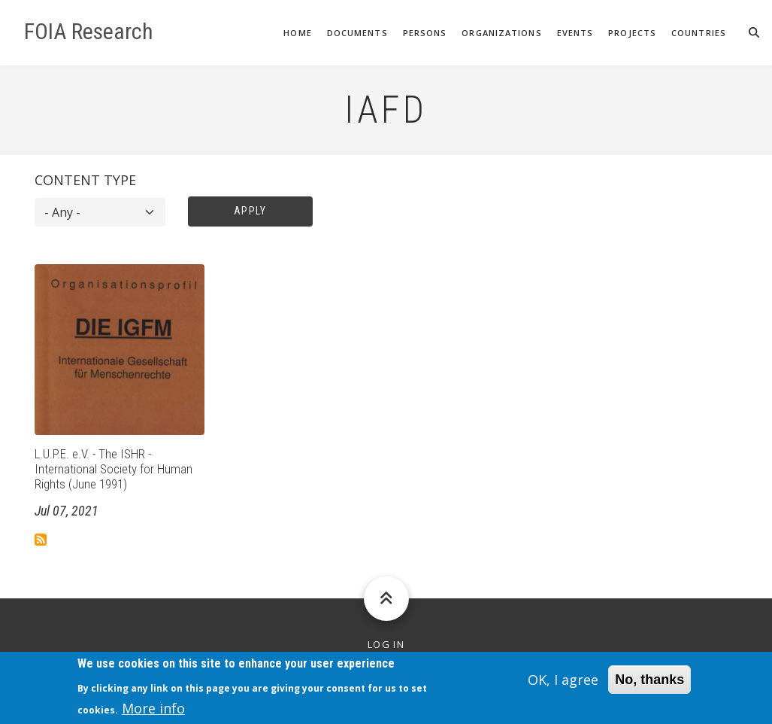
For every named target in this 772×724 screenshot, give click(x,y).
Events (575, 32)
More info (153, 713)
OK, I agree (563, 684)
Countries (698, 32)
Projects (632, 32)
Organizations (501, 32)
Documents (357, 32)
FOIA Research (88, 31)
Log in (386, 644)
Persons (425, 32)
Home (297, 32)
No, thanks (649, 684)
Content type (85, 180)
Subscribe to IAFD (41, 540)
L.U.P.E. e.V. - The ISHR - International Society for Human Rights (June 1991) (113, 469)
